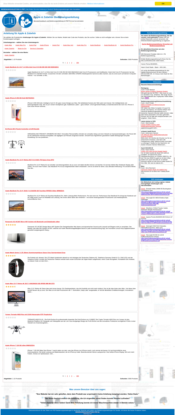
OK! (163, 3)
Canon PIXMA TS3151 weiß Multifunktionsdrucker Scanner (151, 125)
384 (77, 63)
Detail (143, 189)
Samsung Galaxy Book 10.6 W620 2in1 (154, 169)
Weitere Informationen (99, 4)
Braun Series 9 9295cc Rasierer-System (154, 91)
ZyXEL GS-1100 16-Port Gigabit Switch (154, 151)
